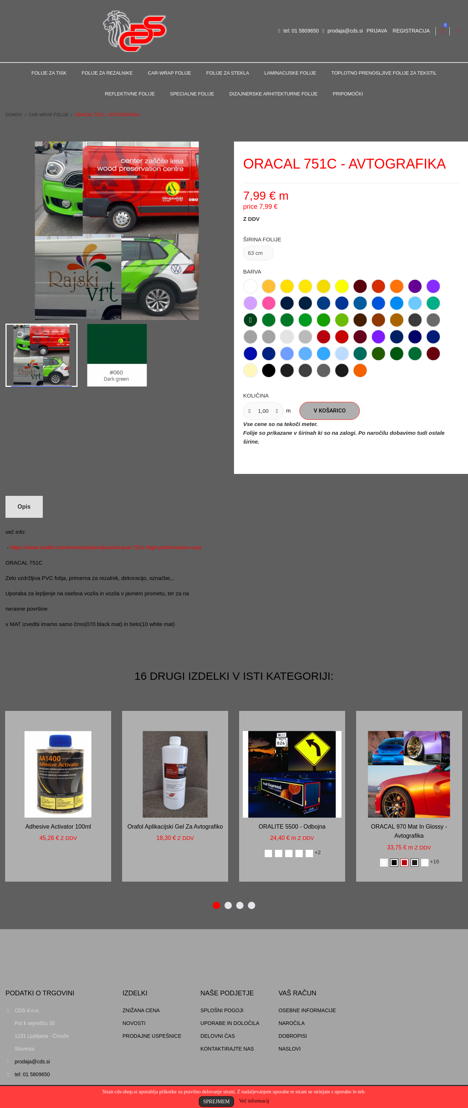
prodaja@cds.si (342, 31)
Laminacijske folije (290, 73)
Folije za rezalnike (107, 73)
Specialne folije (192, 94)
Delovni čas (217, 1036)
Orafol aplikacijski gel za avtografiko (175, 827)
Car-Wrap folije (169, 73)
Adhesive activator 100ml (58, 827)
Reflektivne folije (130, 94)
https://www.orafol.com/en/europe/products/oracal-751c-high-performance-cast (105, 547)
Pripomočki (348, 94)
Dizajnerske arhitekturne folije (273, 94)
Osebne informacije (307, 1010)
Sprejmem (216, 1101)
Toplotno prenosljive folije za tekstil (384, 73)
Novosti (134, 1023)
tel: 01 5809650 (298, 31)
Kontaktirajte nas (227, 1049)
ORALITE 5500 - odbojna (291, 827)
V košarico (330, 410)
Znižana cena (141, 1010)
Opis (24, 507)
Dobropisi (293, 1036)
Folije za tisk (49, 73)
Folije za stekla (227, 73)
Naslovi (290, 1049)
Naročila (292, 1023)
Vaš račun (298, 993)
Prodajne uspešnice (151, 1036)
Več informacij (254, 1101)
